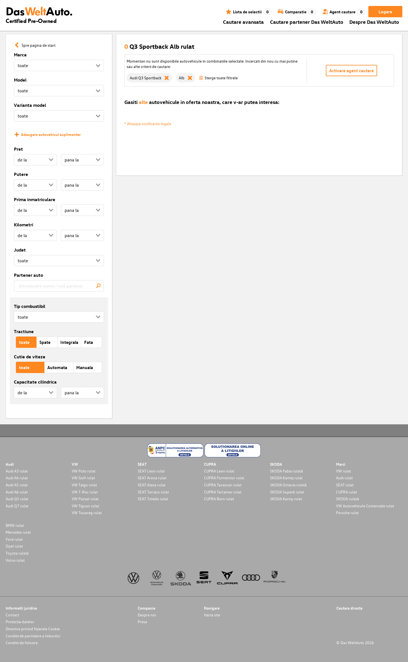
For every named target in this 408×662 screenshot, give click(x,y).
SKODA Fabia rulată (286, 471)
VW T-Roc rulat (85, 492)
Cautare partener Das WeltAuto (306, 21)
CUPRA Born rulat (219, 498)
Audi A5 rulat (17, 485)
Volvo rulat (15, 560)
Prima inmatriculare (34, 199)
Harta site (212, 615)
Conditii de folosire (22, 642)
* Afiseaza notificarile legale (147, 123)
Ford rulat (14, 539)
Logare (385, 11)
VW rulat (343, 471)
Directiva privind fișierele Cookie (33, 628)
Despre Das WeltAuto (374, 21)
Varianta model (30, 105)
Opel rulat (14, 546)
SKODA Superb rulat (287, 492)
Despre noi (147, 615)
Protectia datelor (20, 621)
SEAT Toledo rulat (153, 498)
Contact (12, 615)
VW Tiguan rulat (85, 505)
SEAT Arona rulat (152, 477)
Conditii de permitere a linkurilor (33, 635)
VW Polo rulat (83, 471)
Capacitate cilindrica (35, 382)
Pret (18, 149)
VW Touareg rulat (87, 512)
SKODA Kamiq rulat (286, 477)
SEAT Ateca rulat (151, 485)
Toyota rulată (17, 553)
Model (20, 80)
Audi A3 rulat (17, 471)
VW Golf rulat (83, 477)
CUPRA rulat (346, 492)
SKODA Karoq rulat (286, 498)
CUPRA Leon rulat (219, 471)
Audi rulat (344, 477)
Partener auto (28, 275)
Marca (20, 55)
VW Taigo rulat (84, 485)
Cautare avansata (243, 21)
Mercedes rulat (18, 532)
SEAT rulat (345, 485)
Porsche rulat (347, 512)
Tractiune (24, 331)
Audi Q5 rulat (17, 498)
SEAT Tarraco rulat (153, 492)
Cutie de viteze (29, 356)
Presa (142, 621)
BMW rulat (15, 525)
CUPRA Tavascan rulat (222, 485)
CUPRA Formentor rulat (224, 477)
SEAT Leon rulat (151, 471)
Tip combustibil (29, 306)
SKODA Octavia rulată (288, 485)
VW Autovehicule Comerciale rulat (365, 505)
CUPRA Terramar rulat (222, 492)
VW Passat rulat (85, 498)
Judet (20, 250)
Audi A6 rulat (17, 492)
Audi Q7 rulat (17, 505)
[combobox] (59, 285)
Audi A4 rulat (17, 477)
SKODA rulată (347, 498)
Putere (21, 174)
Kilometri (23, 224)
